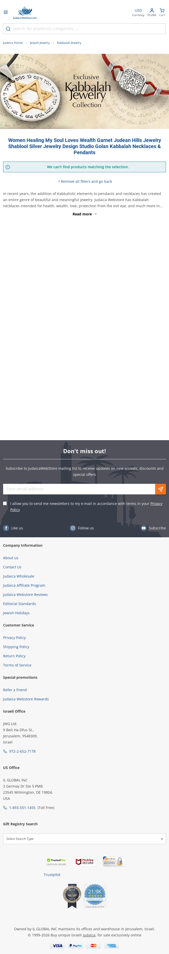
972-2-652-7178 (22, 751)
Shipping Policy (16, 646)
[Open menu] (5, 12)
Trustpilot (52, 874)
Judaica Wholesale (18, 576)
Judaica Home (13, 43)
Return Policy (14, 656)
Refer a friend (15, 689)
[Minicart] (162, 13)
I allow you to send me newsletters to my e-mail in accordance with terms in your (86, 506)
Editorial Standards (19, 603)
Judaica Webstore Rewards (26, 699)
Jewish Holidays (16, 612)
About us (10, 557)
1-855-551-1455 (22, 807)
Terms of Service (17, 665)
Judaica (89, 935)
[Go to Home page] (25, 12)
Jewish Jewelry (40, 43)
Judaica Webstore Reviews (25, 594)
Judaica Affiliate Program (24, 585)
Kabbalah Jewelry (69, 43)
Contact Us (12, 567)
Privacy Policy (14, 637)
